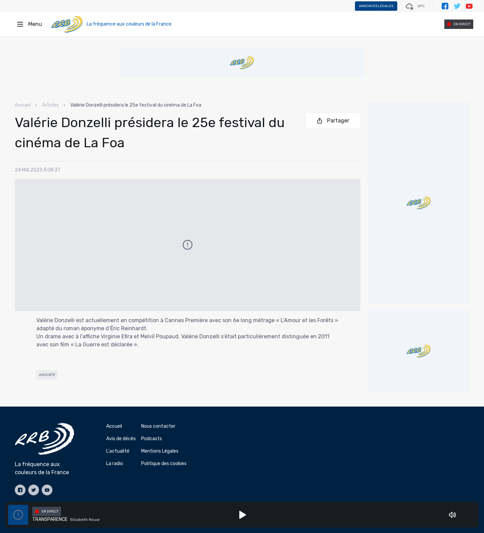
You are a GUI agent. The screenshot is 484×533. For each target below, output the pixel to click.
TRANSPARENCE (50, 519)
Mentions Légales (159, 451)
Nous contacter (158, 426)
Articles (50, 105)
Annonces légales (376, 6)
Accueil (23, 105)
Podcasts (151, 439)
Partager (332, 120)
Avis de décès (121, 439)
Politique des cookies (164, 463)
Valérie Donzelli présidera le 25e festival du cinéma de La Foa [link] (135, 105)
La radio (114, 463)
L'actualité (117, 451)
